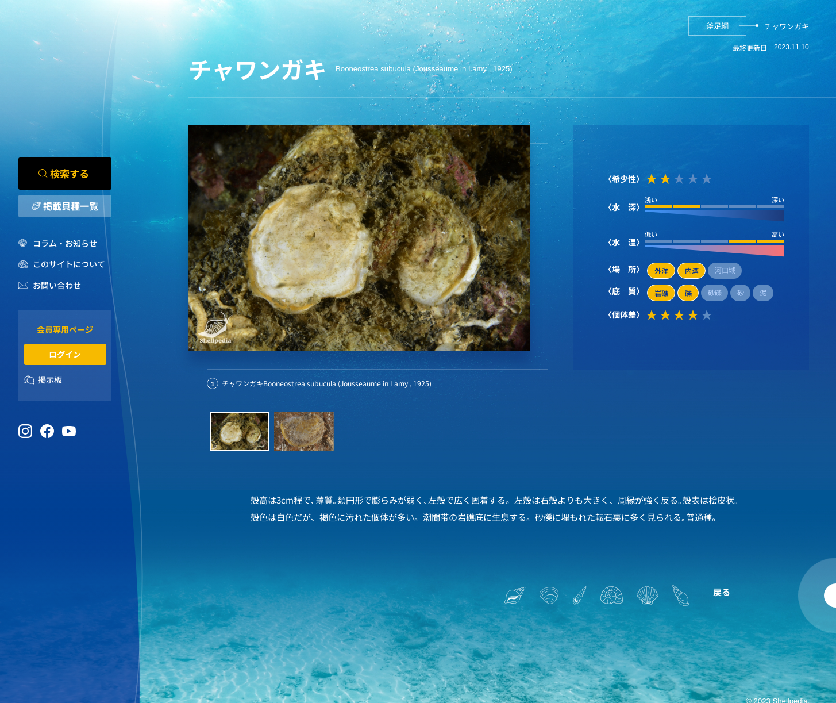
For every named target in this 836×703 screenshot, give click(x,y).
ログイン (65, 354)
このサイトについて (69, 264)
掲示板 (50, 380)
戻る (721, 591)
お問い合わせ (57, 285)
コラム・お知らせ (65, 243)
